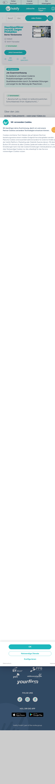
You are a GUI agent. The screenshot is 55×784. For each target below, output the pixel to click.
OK (30, 647)
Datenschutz (7, 663)
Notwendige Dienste (30, 653)
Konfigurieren (30, 659)
